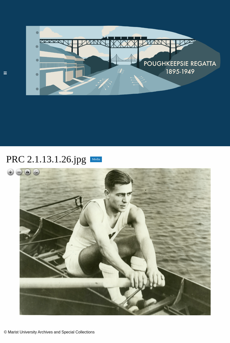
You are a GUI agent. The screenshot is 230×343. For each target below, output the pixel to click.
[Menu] (5, 73)
